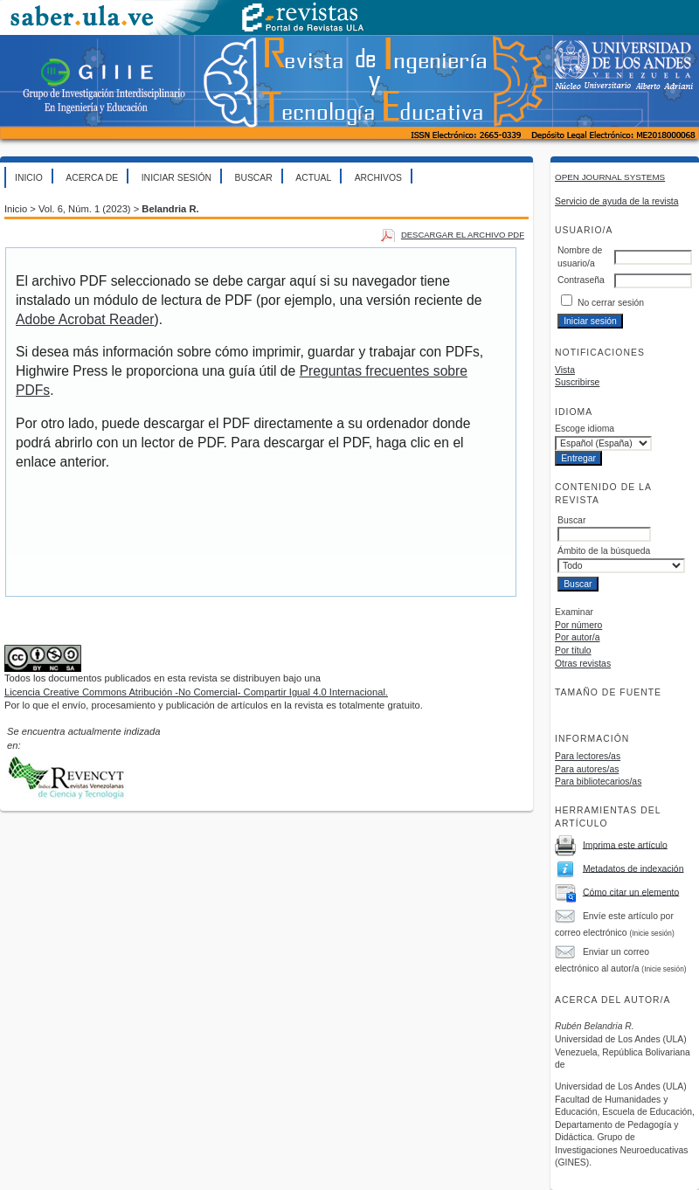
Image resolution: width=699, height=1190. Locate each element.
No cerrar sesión (611, 303)
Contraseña (581, 280)
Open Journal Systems (610, 177)
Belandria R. (170, 209)
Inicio (29, 178)
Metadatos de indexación (633, 868)
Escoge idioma (584, 428)
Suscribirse (577, 382)
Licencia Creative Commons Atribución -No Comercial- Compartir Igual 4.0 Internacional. (196, 692)
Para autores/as (587, 769)
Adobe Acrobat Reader (85, 319)
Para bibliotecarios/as (598, 781)
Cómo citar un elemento (631, 891)
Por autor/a (577, 637)
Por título (573, 650)
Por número (578, 625)
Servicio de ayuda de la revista (617, 201)
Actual (313, 178)
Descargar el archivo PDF (462, 234)
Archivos (378, 178)
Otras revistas (583, 663)
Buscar (253, 178)
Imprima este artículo (625, 844)
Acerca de (92, 178)
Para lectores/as (587, 756)
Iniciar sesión (176, 178)
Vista (565, 370)
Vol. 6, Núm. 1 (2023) (84, 209)
